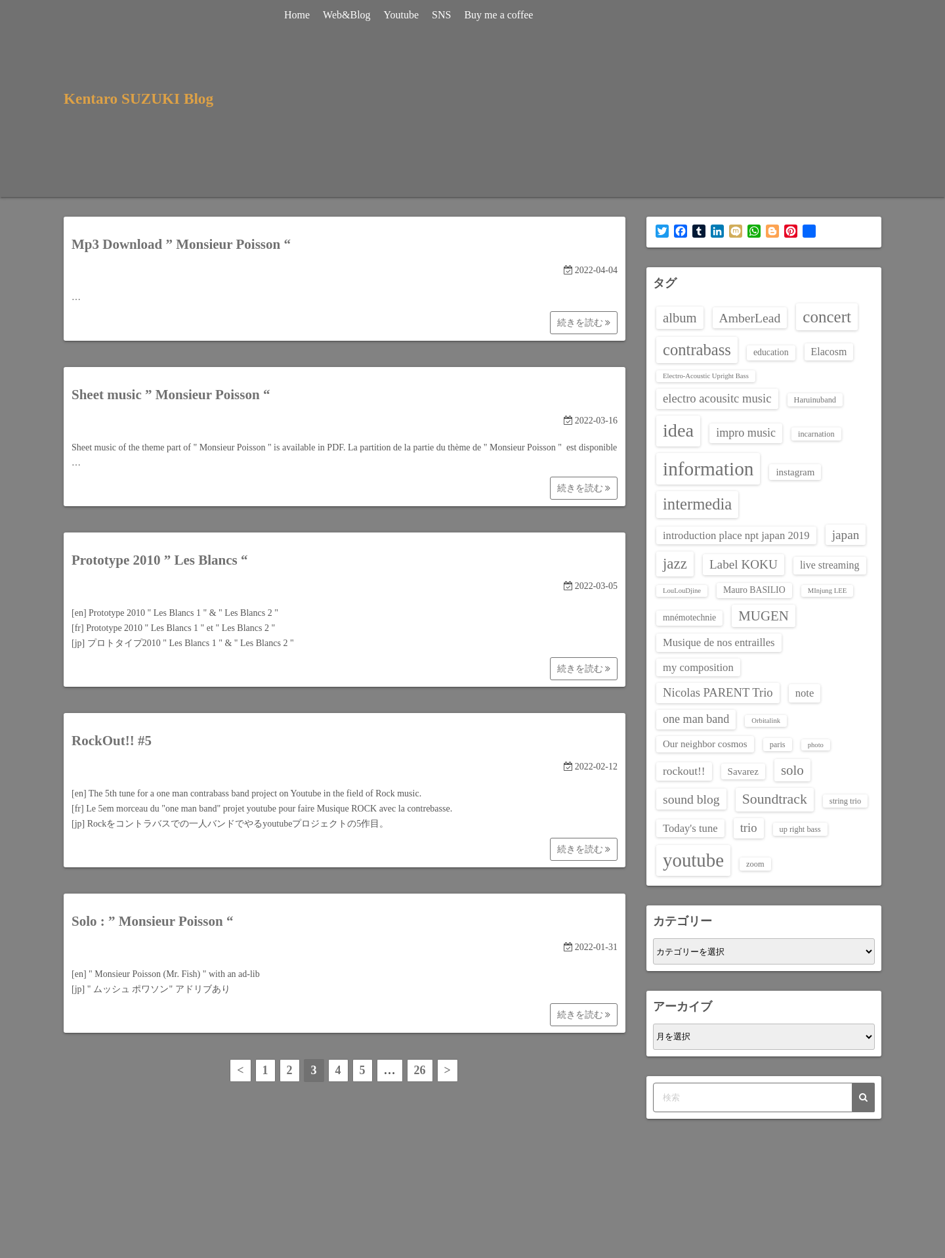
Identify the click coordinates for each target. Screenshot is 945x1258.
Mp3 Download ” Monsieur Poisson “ (181, 244)
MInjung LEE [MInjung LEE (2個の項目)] (827, 590)
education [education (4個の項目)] (771, 352)
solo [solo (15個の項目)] (792, 770)
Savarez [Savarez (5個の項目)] (743, 771)
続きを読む (584, 323)
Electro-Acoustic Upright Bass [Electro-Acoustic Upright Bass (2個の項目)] (706, 376)
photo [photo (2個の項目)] (816, 744)
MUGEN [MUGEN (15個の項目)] (763, 616)
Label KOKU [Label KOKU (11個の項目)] (743, 564)
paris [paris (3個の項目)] (778, 744)
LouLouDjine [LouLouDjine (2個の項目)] (682, 590)
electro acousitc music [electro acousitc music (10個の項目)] (717, 398)
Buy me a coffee (501, 14)
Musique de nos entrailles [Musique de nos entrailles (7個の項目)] (719, 642)
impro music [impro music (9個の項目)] (746, 432)
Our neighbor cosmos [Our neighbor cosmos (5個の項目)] (705, 744)
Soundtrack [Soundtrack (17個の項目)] (774, 799)
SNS (443, 14)
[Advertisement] (719, 98)
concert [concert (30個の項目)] (827, 317)
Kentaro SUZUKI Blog (141, 98)
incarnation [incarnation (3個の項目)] (816, 434)
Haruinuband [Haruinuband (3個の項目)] (815, 399)
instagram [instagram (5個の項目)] (795, 472)
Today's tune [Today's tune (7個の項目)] (690, 828)
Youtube (403, 14)
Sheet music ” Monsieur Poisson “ (171, 394)
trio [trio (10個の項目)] (748, 828)
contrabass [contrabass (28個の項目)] (697, 349)
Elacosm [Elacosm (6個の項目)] (829, 351)
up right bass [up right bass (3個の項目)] (800, 829)
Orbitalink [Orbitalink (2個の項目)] (765, 720)
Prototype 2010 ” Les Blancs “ (160, 560)
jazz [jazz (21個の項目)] (675, 563)
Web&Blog (348, 14)
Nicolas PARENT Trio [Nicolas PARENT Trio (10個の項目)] (718, 692)
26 (420, 1070)
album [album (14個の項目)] (680, 318)
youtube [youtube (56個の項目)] (693, 860)
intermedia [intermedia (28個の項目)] (697, 504)
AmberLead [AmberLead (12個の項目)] (750, 318)
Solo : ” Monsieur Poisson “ (152, 921)
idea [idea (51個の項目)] (678, 430)
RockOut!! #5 (112, 740)
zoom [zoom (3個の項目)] (755, 864)
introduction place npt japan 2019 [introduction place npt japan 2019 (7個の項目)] (736, 535)
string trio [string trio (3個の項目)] (845, 801)
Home (299, 14)
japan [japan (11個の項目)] (846, 535)
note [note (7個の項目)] (804, 693)
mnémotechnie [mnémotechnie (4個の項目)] (689, 617)
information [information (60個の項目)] (708, 468)
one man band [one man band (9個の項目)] (696, 719)
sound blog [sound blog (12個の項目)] (691, 799)
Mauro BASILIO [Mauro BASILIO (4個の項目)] (754, 590)
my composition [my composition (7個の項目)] (698, 667)
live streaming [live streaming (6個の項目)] (830, 565)
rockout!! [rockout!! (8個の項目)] (684, 771)
